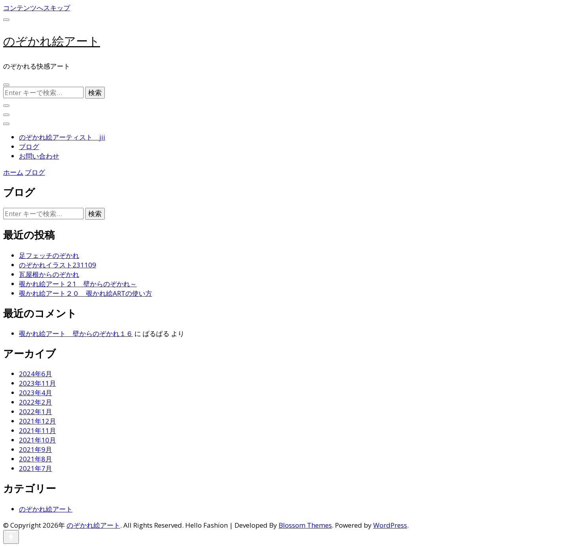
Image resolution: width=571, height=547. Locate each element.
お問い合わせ (39, 156)
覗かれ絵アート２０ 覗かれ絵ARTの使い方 (85, 293)
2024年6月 (35, 373)
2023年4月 (35, 392)
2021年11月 (37, 430)
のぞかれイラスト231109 (57, 264)
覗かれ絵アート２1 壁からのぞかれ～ (78, 283)
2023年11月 (37, 383)
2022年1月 (35, 411)
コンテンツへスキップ (36, 7)
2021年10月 (37, 439)
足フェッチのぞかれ (49, 255)
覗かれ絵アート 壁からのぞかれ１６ (76, 333)
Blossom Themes (305, 525)
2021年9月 (35, 449)
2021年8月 (35, 458)
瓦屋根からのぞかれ (49, 274)
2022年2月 (35, 402)
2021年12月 (37, 421)
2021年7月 (35, 468)
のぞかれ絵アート (51, 41)
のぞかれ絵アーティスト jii (62, 137)
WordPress (390, 525)
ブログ (29, 146)
